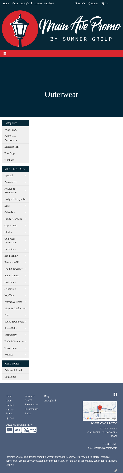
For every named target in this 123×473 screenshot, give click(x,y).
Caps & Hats (11, 225)
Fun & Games (11, 275)
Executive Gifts (12, 262)
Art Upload (26, 3)
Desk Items (10, 249)
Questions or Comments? (19, 424)
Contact (38, 3)
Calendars (9, 212)
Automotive (10, 182)
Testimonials (31, 409)
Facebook (49, 3)
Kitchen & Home (13, 301)
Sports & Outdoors (14, 321)
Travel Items (10, 348)
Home (6, 3)
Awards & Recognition (10, 190)
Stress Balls (10, 328)
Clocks (8, 232)
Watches (8, 354)
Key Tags (9, 295)
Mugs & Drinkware (14, 308)
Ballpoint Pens (12, 146)
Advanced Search (13, 370)
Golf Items (10, 282)
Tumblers (9, 160)
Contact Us (10, 376)
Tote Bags (9, 153)
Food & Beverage (13, 269)
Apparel (8, 175)
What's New (10, 129)
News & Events (10, 411)
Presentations (32, 404)
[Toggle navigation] (5, 53)
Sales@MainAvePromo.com (102, 447)
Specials (10, 418)
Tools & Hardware (14, 341)
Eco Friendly (11, 255)
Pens (6, 315)
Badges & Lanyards (14, 199)
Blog (46, 396)
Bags (7, 205)
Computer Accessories (10, 240)
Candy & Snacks (13, 219)
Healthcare (10, 288)
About (15, 3)
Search (80, 3)
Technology (10, 334)
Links (28, 413)
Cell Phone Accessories (10, 138)
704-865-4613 (110, 444)
